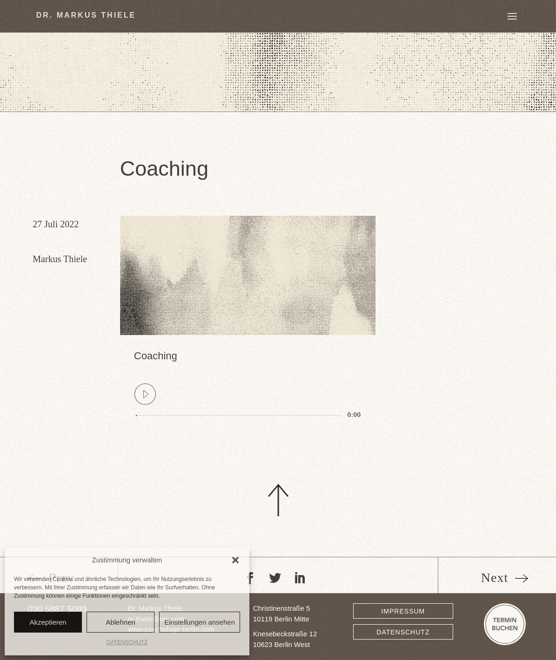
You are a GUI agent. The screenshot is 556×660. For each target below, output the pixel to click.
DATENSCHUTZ (127, 642)
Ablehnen (120, 622)
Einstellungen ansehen (199, 622)
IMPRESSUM (403, 611)
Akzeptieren (47, 622)
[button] (235, 560)
